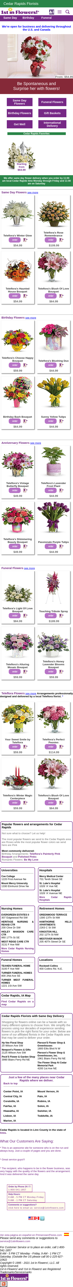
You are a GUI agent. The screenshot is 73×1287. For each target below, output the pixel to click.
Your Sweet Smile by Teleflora (17, 741)
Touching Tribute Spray (53, 611)
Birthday (28, 17)
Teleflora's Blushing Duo (53, 360)
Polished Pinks (27, 856)
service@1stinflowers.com (49, 1208)
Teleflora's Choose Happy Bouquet (17, 359)
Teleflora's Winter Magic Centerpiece (18, 797)
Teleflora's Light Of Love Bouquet (18, 610)
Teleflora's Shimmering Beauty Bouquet (17, 541)
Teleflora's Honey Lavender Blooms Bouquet (53, 664)
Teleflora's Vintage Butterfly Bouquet (17, 485)
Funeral (46, 17)
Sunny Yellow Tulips (53, 416)
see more (32, 192)
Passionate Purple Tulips (53, 542)
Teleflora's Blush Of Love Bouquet (53, 290)
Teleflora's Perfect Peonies (53, 741)
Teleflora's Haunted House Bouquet (17, 290)
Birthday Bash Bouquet (17, 416)
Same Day (10, 17)
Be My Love (31, 859)
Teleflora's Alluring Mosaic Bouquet (17, 666)
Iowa (3, 1132)
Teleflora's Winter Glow (17, 235)
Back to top (11, 1083)
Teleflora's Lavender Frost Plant (53, 485)
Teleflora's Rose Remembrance (53, 234)
